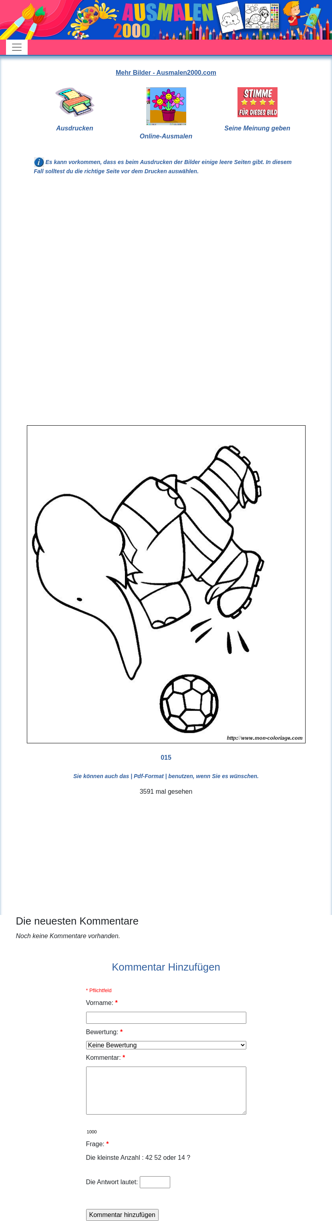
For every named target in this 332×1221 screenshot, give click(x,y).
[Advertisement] (166, 248)
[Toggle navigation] (17, 47)
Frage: (97, 1144)
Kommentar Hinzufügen (166, 967)
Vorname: (102, 1002)
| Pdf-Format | (149, 776)
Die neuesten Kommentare (77, 921)
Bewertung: (104, 1032)
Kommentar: (105, 1057)
